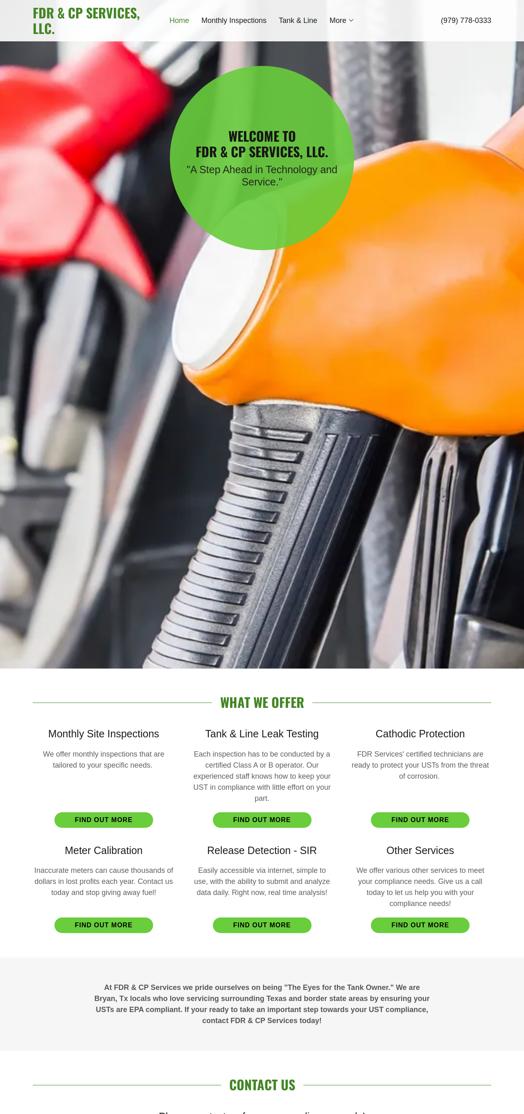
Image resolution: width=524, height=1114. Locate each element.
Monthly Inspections (234, 20)
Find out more (104, 819)
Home (179, 20)
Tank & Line (298, 20)
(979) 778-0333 (466, 20)
